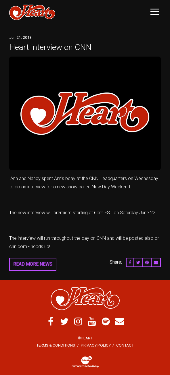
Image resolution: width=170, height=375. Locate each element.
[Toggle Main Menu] (155, 11)
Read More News (32, 264)
